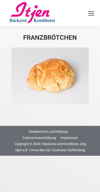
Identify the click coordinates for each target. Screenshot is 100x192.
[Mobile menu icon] (91, 13)
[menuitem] (48, 132)
